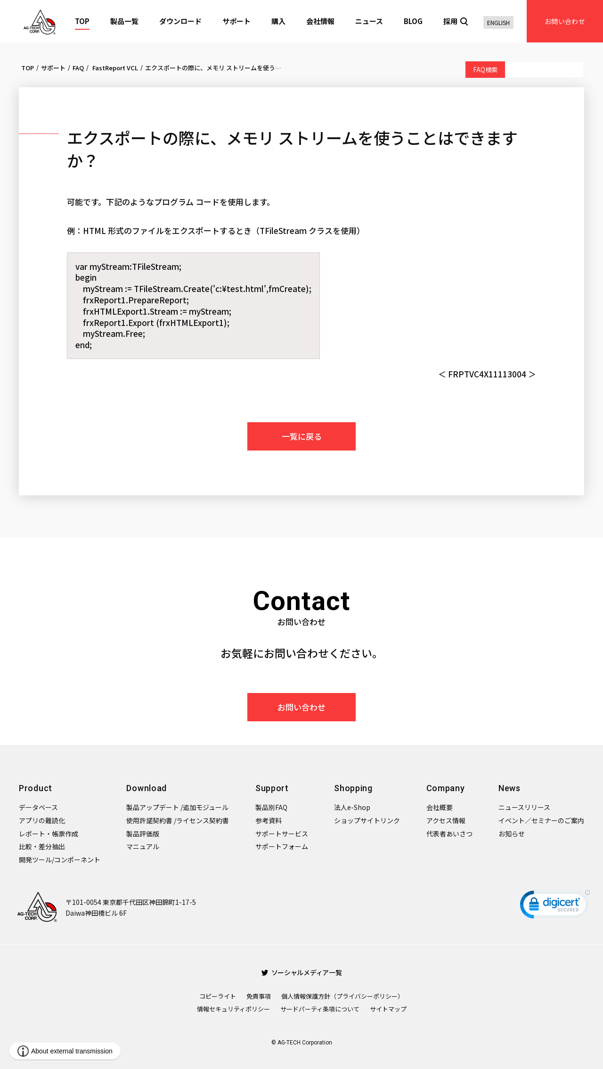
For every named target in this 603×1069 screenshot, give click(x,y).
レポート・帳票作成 (48, 833)
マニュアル (142, 846)
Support (272, 788)
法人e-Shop (352, 807)
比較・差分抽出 (42, 846)
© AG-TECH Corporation (301, 1042)
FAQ (78, 67)
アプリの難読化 (42, 820)
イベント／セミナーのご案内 (541, 820)
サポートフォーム (281, 846)
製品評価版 (142, 833)
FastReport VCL (114, 67)
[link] (555, 906)
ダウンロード (180, 21)
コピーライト (217, 996)
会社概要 (439, 807)
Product (35, 788)
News (509, 788)
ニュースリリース (524, 807)
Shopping (353, 788)
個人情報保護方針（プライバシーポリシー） (342, 996)
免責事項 (258, 996)
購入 (278, 21)
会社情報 (320, 21)
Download (146, 788)
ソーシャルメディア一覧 (301, 972)
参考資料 (268, 820)
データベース (38, 807)
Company (445, 788)
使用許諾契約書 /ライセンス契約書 (177, 820)
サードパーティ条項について (319, 1008)
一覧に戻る (302, 436)
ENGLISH (498, 22)
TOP (82, 21)
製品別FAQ (271, 807)
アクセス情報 (445, 820)
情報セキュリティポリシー (233, 1008)
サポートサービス (281, 833)
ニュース (369, 21)
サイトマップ (388, 1008)
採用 (450, 21)
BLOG (413, 21)
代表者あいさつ (449, 833)
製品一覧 (124, 21)
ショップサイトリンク (367, 820)
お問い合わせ (565, 21)
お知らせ (511, 833)
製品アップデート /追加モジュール (177, 807)
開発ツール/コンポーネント (59, 859)
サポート (236, 21)
